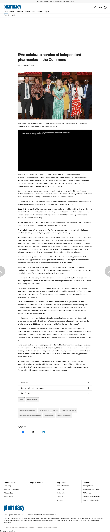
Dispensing (7, 486)
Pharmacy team (32, 400)
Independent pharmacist (91, 489)
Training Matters (88, 486)
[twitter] (33, 432)
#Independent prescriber (27, 410)
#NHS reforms (44, 410)
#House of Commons (69, 410)
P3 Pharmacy (87, 493)
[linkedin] (43, 432)
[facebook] (23, 432)
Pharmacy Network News (91, 496)
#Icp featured (49, 415)
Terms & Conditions (63, 486)
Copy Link (55, 383)
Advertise (60, 500)
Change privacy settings (7, 531)
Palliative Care (8, 493)
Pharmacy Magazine (60, 520)
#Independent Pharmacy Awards (30, 415)
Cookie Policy (61, 493)
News (21, 400)
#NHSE (55, 410)
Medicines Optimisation (11, 489)
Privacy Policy (61, 489)
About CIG (60, 496)
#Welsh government (63, 415)
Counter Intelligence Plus (91, 500)
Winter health (8, 496)
